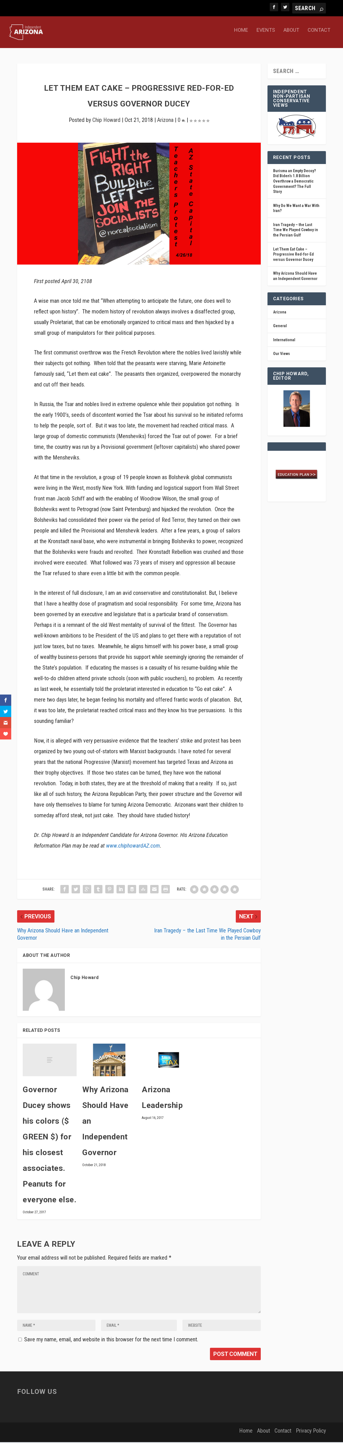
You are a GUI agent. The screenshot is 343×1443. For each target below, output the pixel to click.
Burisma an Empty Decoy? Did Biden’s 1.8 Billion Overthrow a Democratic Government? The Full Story (294, 182)
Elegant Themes (56, 1434)
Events (266, 35)
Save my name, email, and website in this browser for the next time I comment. (111, 1340)
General (280, 326)
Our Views (281, 354)
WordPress (104, 1434)
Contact (319, 35)
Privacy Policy (311, 1431)
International (284, 340)
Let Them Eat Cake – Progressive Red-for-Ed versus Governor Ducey (293, 255)
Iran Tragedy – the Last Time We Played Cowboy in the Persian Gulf (295, 230)
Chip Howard (106, 120)
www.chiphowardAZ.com (133, 846)
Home (241, 35)
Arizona (165, 120)
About (291, 35)
